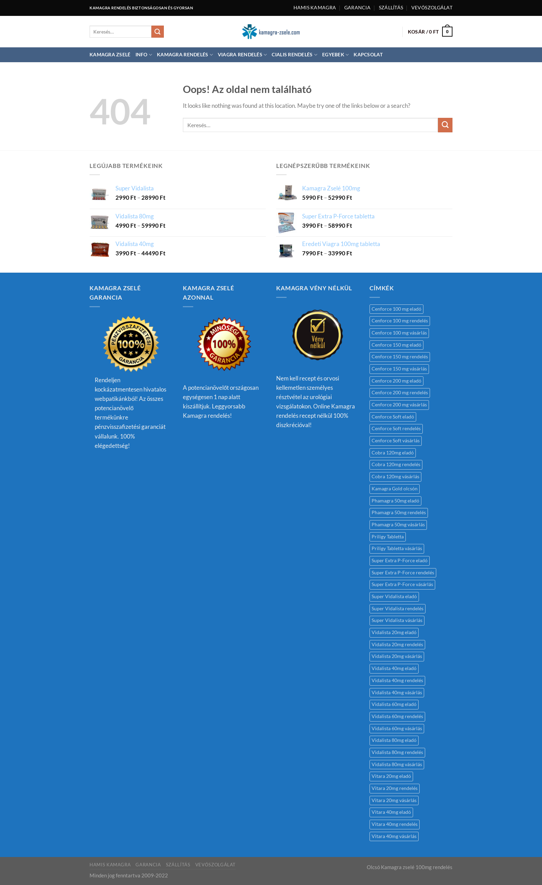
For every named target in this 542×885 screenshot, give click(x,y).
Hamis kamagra (314, 7)
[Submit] (157, 32)
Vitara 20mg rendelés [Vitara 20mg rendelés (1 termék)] (395, 788)
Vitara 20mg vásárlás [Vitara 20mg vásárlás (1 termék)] (394, 800)
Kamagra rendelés (185, 54)
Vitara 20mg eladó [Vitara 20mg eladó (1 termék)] (391, 776)
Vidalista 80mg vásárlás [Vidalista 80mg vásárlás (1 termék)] (397, 764)
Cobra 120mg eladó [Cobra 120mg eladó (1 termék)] (393, 452)
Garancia (357, 7)
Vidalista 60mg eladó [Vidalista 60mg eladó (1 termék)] (394, 704)
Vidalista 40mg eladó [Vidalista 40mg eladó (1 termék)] (394, 668)
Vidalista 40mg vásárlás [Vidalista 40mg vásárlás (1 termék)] (397, 692)
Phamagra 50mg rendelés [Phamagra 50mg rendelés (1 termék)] (399, 512)
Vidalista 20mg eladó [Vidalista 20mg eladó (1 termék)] (394, 632)
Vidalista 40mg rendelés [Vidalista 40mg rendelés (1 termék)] (397, 680)
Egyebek (335, 54)
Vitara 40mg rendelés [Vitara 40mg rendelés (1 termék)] (395, 824)
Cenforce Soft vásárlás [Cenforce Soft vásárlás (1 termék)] (396, 440)
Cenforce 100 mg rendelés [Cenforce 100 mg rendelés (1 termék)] (400, 320)
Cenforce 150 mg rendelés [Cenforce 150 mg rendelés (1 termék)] (400, 356)
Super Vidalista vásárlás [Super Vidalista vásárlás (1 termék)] (397, 620)
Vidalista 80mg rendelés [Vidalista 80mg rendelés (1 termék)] (397, 752)
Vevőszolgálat (431, 7)
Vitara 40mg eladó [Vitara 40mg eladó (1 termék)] (391, 812)
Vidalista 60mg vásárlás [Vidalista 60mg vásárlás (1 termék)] (397, 728)
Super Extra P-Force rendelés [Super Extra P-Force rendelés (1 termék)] (403, 572)
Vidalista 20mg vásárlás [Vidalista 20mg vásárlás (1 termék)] (397, 656)
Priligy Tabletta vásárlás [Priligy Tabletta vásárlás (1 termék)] (397, 548)
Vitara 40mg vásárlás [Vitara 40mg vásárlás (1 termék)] (394, 836)
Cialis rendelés (294, 54)
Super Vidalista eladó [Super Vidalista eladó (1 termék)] (394, 596)
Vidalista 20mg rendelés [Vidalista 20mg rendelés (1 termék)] (397, 644)
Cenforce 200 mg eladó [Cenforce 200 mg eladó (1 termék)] (396, 381)
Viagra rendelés (242, 54)
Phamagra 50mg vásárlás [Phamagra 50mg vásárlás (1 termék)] (398, 524)
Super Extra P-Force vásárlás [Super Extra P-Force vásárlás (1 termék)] (402, 584)
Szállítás (391, 7)
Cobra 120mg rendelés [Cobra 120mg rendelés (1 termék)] (396, 464)
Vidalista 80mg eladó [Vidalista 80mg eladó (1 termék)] (394, 740)
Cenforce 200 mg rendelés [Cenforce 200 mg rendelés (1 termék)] (400, 392)
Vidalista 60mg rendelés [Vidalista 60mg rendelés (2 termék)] (397, 716)
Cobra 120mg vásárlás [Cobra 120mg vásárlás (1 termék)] (395, 476)
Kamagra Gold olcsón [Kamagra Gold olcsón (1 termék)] (395, 488)
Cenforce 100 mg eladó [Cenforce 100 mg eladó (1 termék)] (396, 309)
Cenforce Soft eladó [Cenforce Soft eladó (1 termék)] (393, 417)
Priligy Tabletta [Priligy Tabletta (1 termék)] (388, 536)
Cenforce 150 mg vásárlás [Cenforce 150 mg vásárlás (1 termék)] (399, 368)
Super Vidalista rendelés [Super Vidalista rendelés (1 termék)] (397, 608)
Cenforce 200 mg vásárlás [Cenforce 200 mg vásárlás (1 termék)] (399, 404)
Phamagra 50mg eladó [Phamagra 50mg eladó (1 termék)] (395, 500)
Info (144, 54)
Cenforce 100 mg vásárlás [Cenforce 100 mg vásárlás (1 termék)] (399, 333)
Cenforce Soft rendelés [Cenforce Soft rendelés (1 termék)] (396, 428)
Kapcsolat (368, 54)
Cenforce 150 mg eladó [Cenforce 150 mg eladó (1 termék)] (396, 345)
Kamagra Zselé (110, 54)
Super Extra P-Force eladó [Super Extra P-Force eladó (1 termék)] (400, 560)
